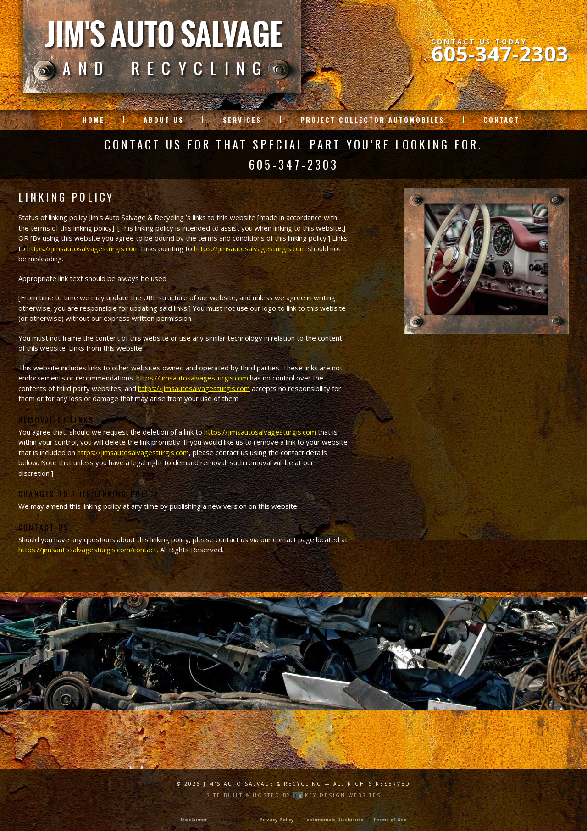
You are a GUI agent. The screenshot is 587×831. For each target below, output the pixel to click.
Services (242, 119)
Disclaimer (194, 819)
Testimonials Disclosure (333, 819)
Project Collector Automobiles (372, 119)
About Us (164, 119)
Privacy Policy (277, 819)
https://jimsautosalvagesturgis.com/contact (87, 549)
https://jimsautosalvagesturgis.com (83, 248)
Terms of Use (390, 819)
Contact (501, 119)
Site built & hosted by (293, 795)
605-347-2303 (500, 53)
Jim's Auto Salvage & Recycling (264, 784)
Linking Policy (233, 819)
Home (94, 119)
